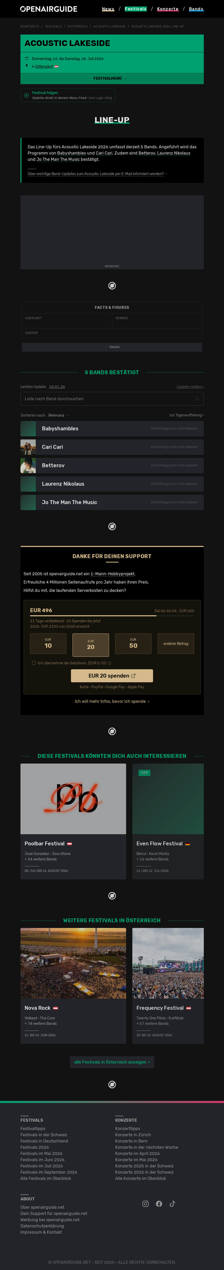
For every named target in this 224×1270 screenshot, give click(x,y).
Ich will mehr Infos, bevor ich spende (110, 698)
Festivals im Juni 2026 (42, 1156)
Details (112, 347)
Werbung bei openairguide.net (50, 1216)
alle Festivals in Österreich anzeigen (110, 1059)
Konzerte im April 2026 (137, 1150)
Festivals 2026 (34, 1144)
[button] (112, 78)
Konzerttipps (127, 1125)
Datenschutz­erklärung (42, 1223)
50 (133, 643)
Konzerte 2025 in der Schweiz (144, 1163)
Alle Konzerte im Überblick (140, 1175)
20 (91, 643)
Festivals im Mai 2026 (41, 1150)
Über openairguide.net (42, 1204)
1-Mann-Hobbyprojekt (112, 573)
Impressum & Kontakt (41, 1229)
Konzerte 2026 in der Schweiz (144, 1169)
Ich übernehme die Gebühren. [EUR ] (72, 660)
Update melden (189, 387)
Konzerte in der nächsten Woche (146, 1144)
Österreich (78, 26)
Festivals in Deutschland (44, 1138)
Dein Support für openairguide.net (53, 1210)
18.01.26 (57, 387)
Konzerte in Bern (131, 1138)
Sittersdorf (44, 66)
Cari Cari (104, 153)
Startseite (29, 26)
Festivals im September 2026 (48, 1169)
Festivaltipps (32, 1125)
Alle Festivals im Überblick (45, 1175)
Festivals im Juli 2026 (41, 1163)
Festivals (53, 26)
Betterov (147, 153)
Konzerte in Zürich (133, 1131)
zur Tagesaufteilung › (186, 415)
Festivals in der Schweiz (43, 1131)
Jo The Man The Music (58, 159)
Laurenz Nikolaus (173, 153)
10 (48, 643)
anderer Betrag (175, 643)
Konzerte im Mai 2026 (136, 1156)
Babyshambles (71, 153)
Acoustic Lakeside (109, 26)
